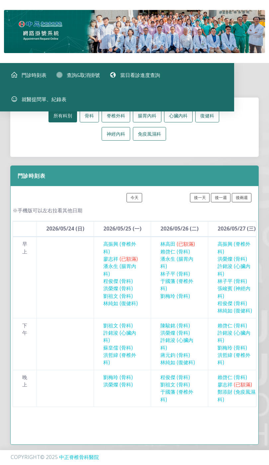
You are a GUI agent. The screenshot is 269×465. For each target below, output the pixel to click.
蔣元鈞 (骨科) (175, 356)
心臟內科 (178, 117)
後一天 (200, 199)
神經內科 (116, 135)
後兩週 (242, 199)
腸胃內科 (147, 117)
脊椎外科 (116, 117)
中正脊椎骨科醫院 (79, 457)
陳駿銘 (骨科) (175, 326)
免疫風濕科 (149, 135)
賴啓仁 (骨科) (175, 252)
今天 (134, 199)
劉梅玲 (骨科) (175, 297)
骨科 (89, 117)
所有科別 (62, 117)
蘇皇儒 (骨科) (118, 348)
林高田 (177, 245)
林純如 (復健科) (120, 304)
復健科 (207, 117)
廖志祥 (120, 260)
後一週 (221, 199)
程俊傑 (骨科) (118, 282)
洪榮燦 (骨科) (118, 289)
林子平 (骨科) (175, 274)
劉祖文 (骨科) (118, 297)
